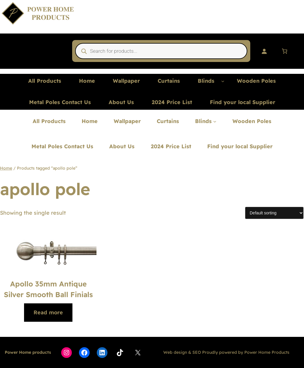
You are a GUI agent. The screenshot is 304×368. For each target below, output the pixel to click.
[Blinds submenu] (222, 81)
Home (6, 168)
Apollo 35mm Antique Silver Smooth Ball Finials (48, 289)
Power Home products (28, 352)
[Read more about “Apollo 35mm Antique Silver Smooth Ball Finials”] (48, 312)
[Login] (264, 51)
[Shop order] (274, 212)
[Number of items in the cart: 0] (284, 51)
